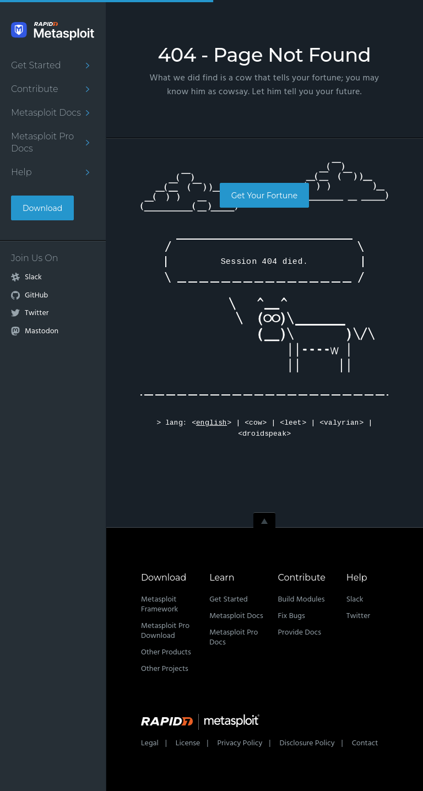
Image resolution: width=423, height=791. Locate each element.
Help (21, 172)
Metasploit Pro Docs (42, 142)
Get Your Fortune (264, 196)
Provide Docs (299, 632)
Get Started (36, 65)
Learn (221, 577)
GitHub (36, 296)
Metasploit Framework (159, 604)
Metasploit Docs (46, 112)
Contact (365, 743)
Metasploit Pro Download (165, 631)
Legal (150, 743)
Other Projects (164, 669)
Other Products (166, 652)
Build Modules (301, 599)
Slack (33, 278)
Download (42, 208)
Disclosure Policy (306, 743)
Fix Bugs (291, 616)
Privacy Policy (239, 743)
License (188, 743)
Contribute (34, 89)
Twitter (36, 313)
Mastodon (41, 332)
